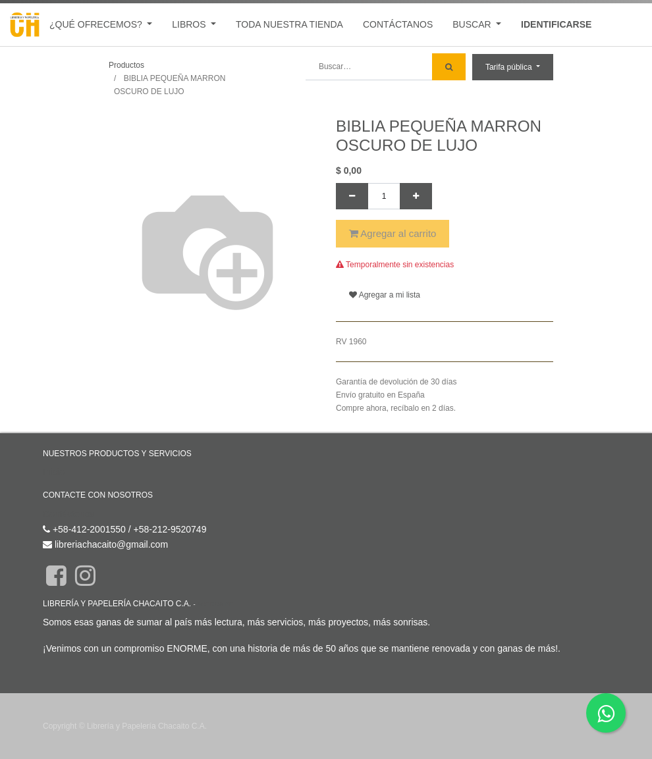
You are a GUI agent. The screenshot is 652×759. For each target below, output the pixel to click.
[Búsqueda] (449, 66)
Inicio (54, 472)
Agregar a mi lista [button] (384, 295)
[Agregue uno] (416, 196)
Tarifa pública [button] (509, 67)
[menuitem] (289, 25)
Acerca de (215, 604)
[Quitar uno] (352, 196)
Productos (126, 65)
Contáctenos (69, 514)
